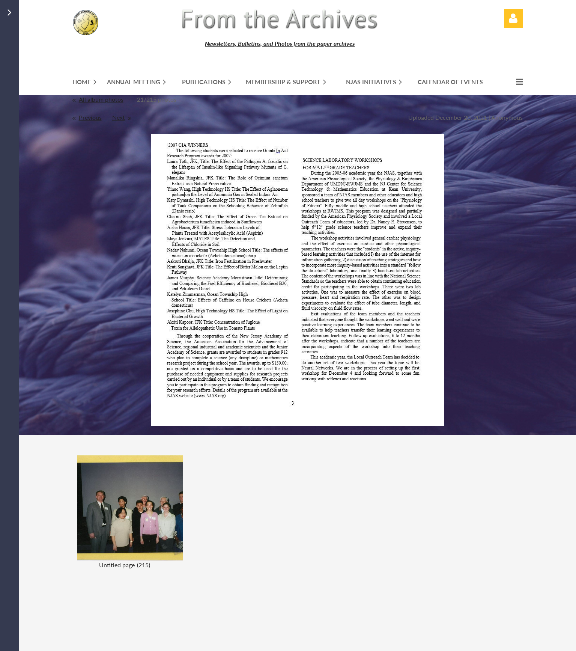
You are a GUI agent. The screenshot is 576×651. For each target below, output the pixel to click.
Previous (90, 117)
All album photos (101, 99)
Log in (513, 18)
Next (118, 117)
